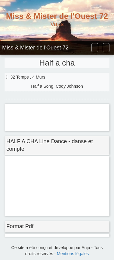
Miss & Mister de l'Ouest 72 (35, 48)
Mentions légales (73, 253)
